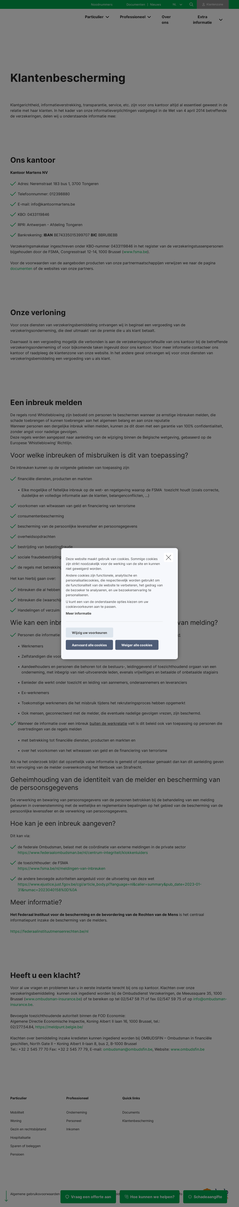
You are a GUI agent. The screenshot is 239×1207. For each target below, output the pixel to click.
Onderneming (76, 1112)
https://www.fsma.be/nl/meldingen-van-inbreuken (61, 868)
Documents (131, 1112)
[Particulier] (92, 16)
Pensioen (17, 1154)
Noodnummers (101, 4)
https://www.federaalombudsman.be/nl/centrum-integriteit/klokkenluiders (83, 852)
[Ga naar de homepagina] (45, 19)
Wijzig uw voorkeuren (89, 632)
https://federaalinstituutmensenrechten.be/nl (49, 931)
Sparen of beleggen (25, 1146)
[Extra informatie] (200, 19)
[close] (168, 557)
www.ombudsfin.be (187, 1049)
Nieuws (155, 4)
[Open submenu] (108, 17)
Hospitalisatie (20, 1137)
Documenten (136, 4)
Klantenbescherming (138, 1121)
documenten (21, 268)
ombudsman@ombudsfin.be (127, 1049)
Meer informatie (78, 613)
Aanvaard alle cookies (89, 645)
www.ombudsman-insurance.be (53, 999)
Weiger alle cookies (136, 645)
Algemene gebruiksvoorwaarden (35, 1194)
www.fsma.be (135, 251)
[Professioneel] (131, 16)
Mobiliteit (17, 1112)
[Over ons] (170, 19)
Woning (15, 1121)
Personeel (73, 1121)
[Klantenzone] (213, 4)
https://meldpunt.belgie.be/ (59, 1027)
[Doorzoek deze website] (191, 4)
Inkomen (72, 1129)
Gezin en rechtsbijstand (28, 1129)
